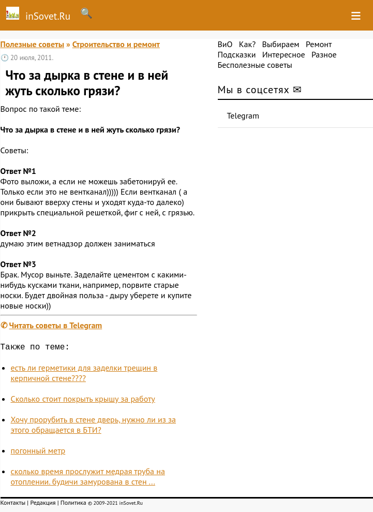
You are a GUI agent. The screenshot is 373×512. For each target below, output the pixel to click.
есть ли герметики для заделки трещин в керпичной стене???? (84, 374)
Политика (73, 504)
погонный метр (38, 452)
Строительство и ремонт (116, 44)
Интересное (283, 54)
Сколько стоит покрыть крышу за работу (83, 401)
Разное (324, 54)
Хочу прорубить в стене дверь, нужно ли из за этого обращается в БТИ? (93, 426)
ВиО (225, 44)
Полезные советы (33, 44)
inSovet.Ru (35, 14)
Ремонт (319, 44)
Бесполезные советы (255, 65)
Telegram (243, 115)
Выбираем (280, 44)
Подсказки (237, 54)
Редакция (42, 504)
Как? (247, 44)
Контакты (13, 504)
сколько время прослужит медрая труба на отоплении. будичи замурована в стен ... (88, 478)
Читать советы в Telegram (55, 325)
